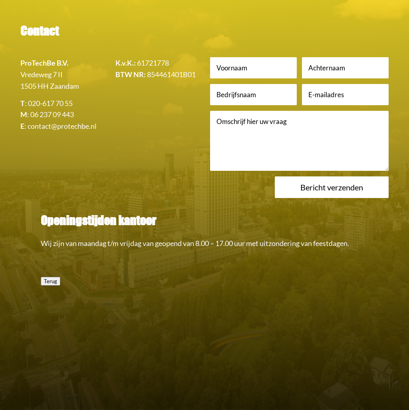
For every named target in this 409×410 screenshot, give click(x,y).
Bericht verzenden (331, 187)
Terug (50, 281)
